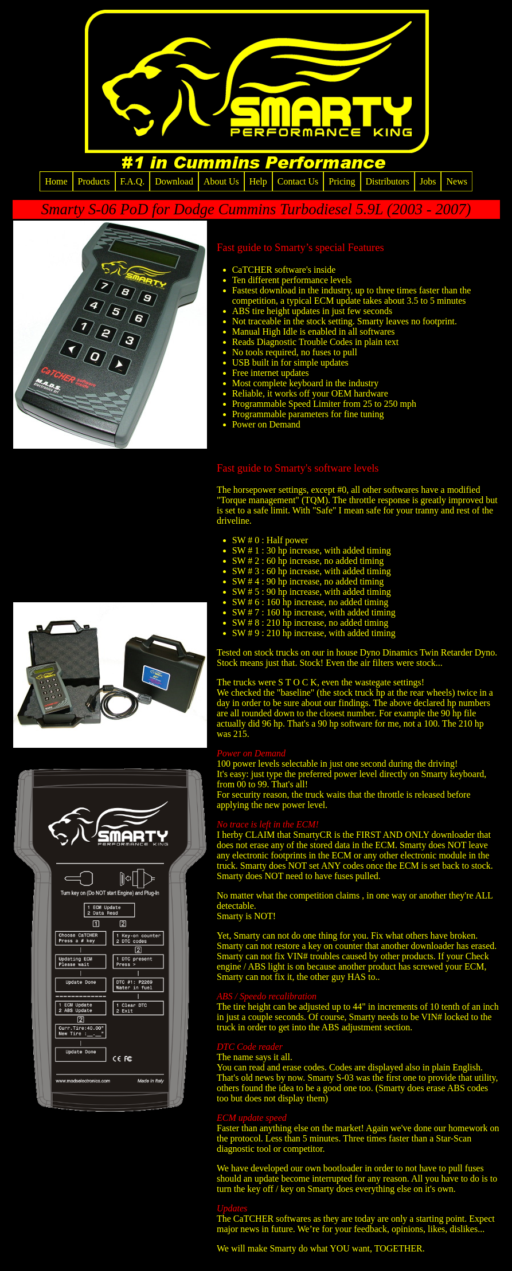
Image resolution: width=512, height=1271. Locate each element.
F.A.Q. (132, 181)
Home (56, 181)
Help (258, 181)
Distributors (387, 181)
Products (94, 181)
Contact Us (298, 181)
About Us (221, 181)
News (456, 181)
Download (174, 181)
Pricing (342, 181)
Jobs (428, 181)
